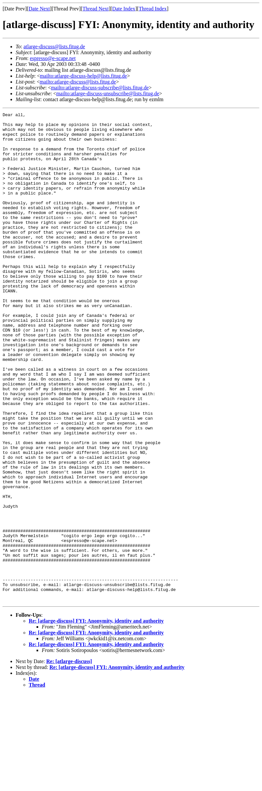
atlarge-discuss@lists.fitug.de (54, 46)
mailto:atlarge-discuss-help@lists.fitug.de (83, 76)
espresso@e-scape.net (52, 58)
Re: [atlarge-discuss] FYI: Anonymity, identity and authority (96, 718)
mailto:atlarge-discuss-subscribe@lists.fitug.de (100, 87)
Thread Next (96, 8)
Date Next (39, 8)
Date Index (123, 8)
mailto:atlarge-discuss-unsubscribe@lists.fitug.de (107, 93)
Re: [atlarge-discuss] (69, 759)
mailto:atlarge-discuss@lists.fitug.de (77, 82)
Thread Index (153, 8)
